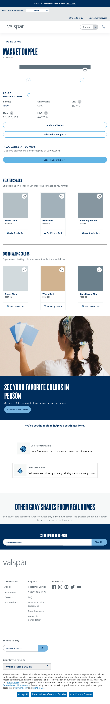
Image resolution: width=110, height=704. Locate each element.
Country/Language (14, 660)
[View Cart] (104, 27)
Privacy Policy (13, 682)
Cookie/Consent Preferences (16, 685)
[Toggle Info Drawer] (66, 94)
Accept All (23, 694)
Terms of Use (38, 687)
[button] (3, 27)
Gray (6, 105)
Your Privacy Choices (81, 694)
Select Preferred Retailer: (13, 10)
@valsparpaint (85, 516)
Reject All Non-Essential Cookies (49, 694)
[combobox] (86, 27)
